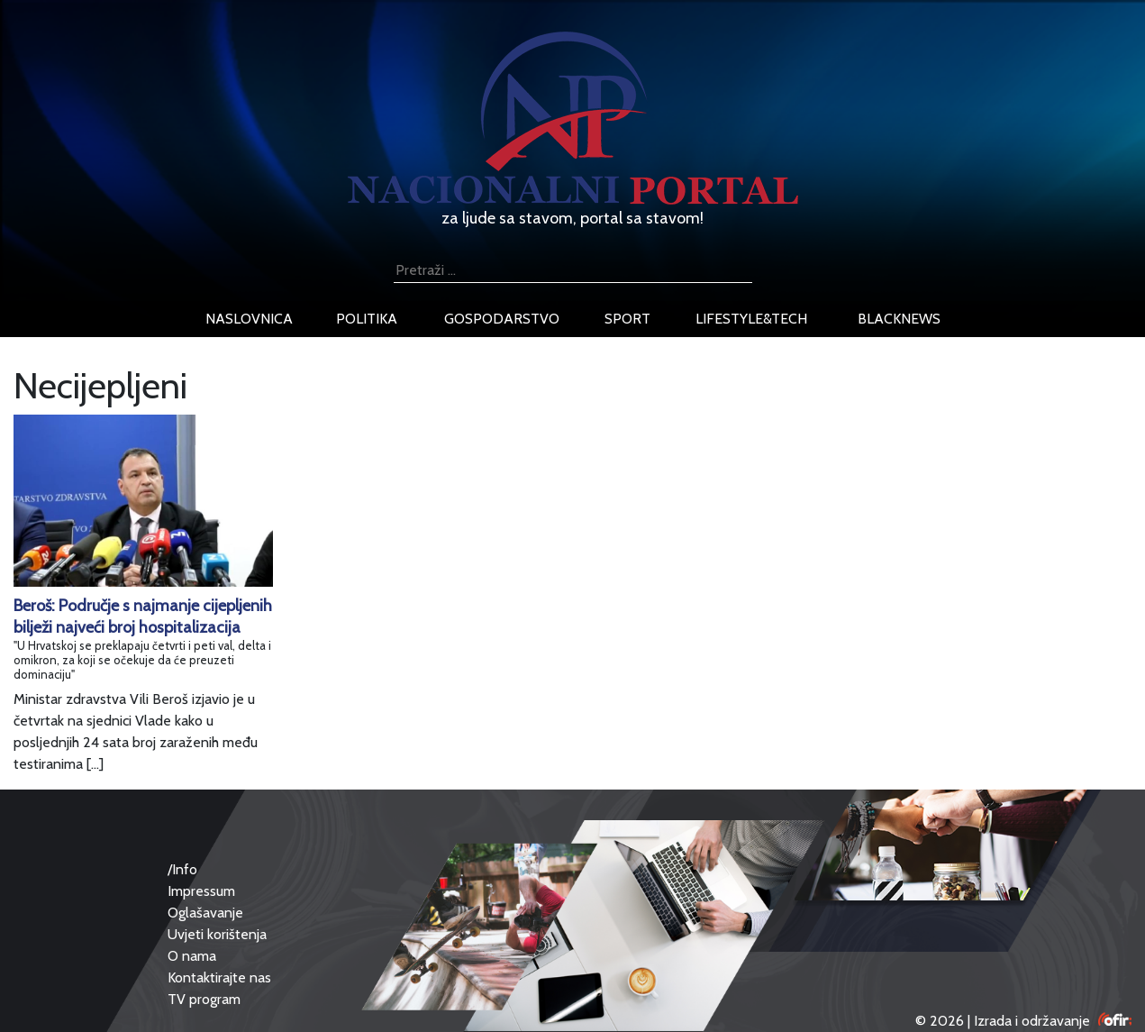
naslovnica (249, 318)
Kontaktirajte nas (219, 977)
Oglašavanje (205, 912)
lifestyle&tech (751, 318)
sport (627, 318)
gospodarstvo (501, 318)
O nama (192, 955)
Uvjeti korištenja (217, 934)
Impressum (201, 891)
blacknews (899, 318)
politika (366, 318)
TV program (204, 999)
